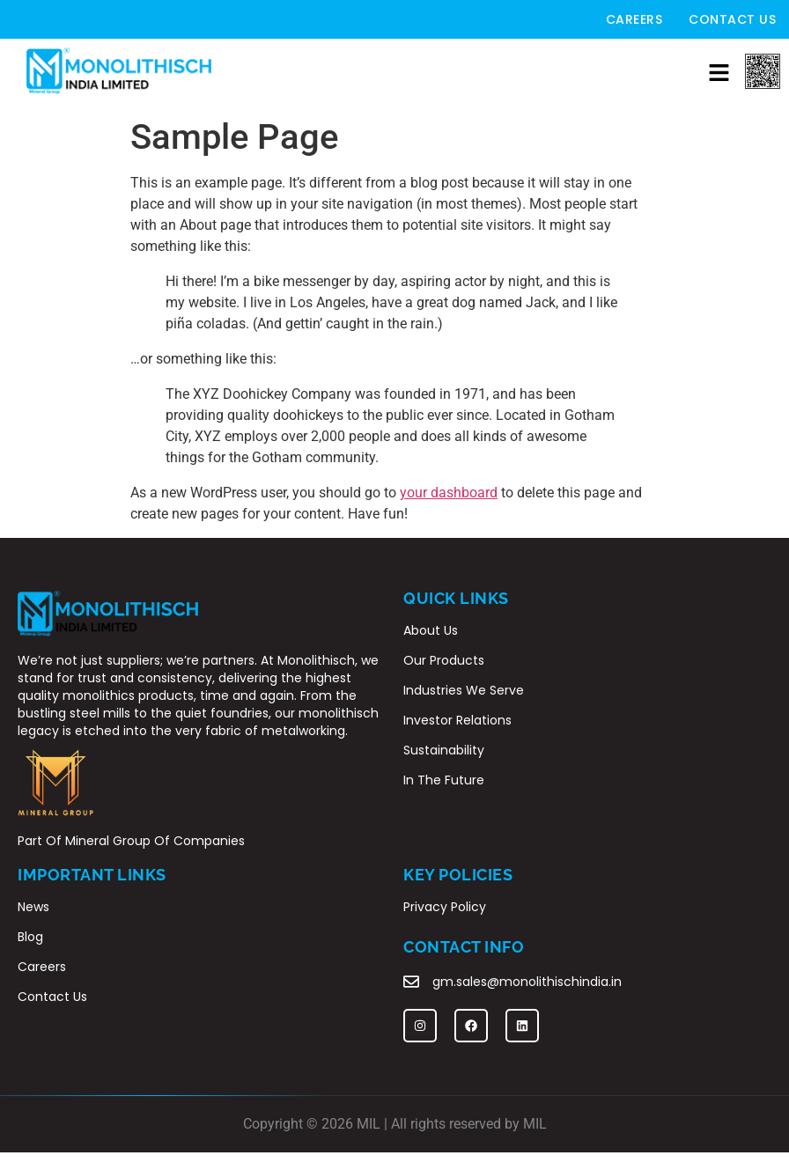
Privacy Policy (444, 907)
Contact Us (732, 19)
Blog (30, 937)
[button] (718, 74)
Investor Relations (457, 720)
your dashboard (449, 492)
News (33, 907)
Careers (634, 19)
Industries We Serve (463, 690)
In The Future (443, 780)
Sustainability (443, 750)
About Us (430, 630)
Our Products (443, 660)
